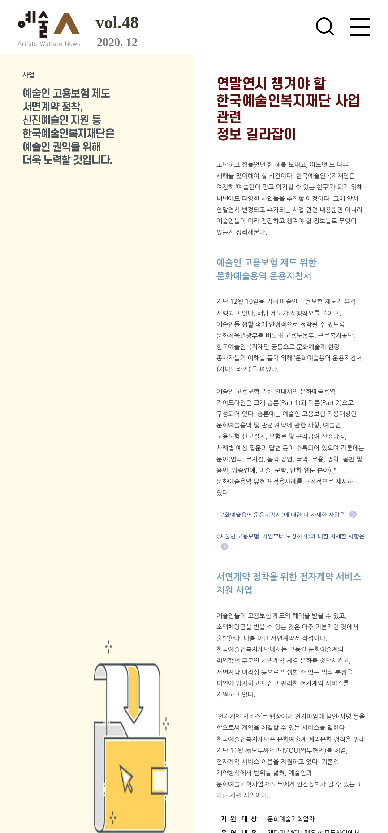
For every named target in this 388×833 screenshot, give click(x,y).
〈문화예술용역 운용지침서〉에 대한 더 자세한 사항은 (286, 515)
